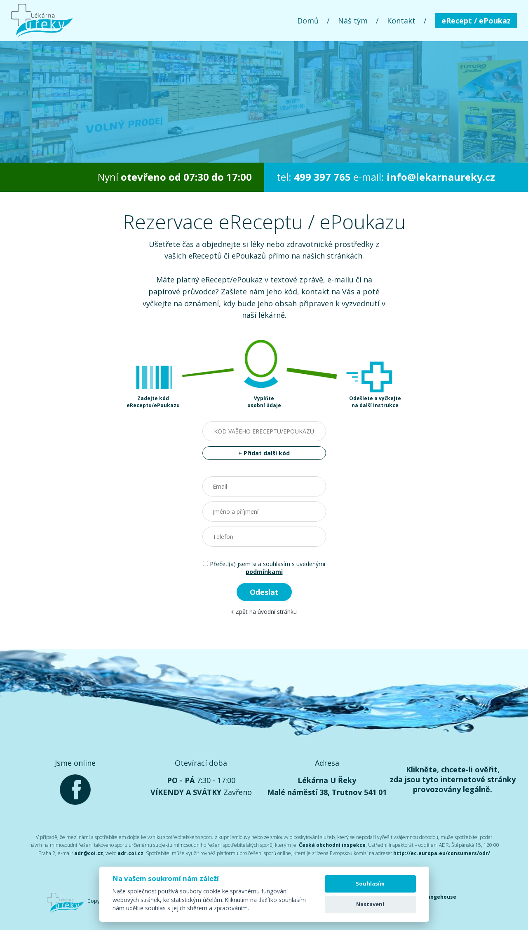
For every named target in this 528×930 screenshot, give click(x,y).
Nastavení (370, 904)
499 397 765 (322, 177)
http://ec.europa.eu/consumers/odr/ (441, 853)
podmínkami (264, 572)
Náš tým (353, 21)
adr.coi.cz (130, 853)
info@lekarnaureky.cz (441, 177)
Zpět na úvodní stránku (264, 611)
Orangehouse (438, 896)
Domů (308, 21)
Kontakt (401, 21)
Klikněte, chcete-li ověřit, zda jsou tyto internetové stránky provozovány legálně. (453, 779)
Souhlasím (370, 883)
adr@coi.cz (88, 853)
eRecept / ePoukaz (476, 21)
